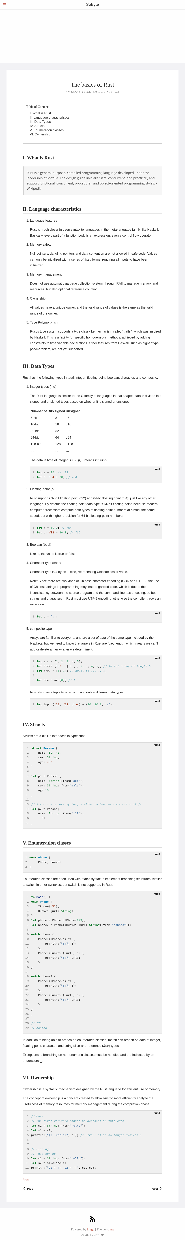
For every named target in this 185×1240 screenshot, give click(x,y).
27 (27, 1018)
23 (27, 999)
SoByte (92, 4)
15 (27, 813)
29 (27, 1028)
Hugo (90, 1229)
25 (27, 1009)
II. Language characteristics (50, 117)
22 (27, 995)
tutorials (86, 92)
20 (27, 985)
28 (27, 1023)
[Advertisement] (92, 36)
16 (27, 818)
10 (27, 790)
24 (27, 1004)
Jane (111, 1229)
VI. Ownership (40, 134)
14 (27, 809)
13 (27, 804)
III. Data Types (40, 122)
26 (27, 1013)
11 (27, 795)
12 (27, 799)
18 (27, 976)
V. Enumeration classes (47, 130)
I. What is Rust (40, 113)
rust (26, 1180)
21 (27, 990)
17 (27, 823)
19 (27, 981)
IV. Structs (37, 126)
